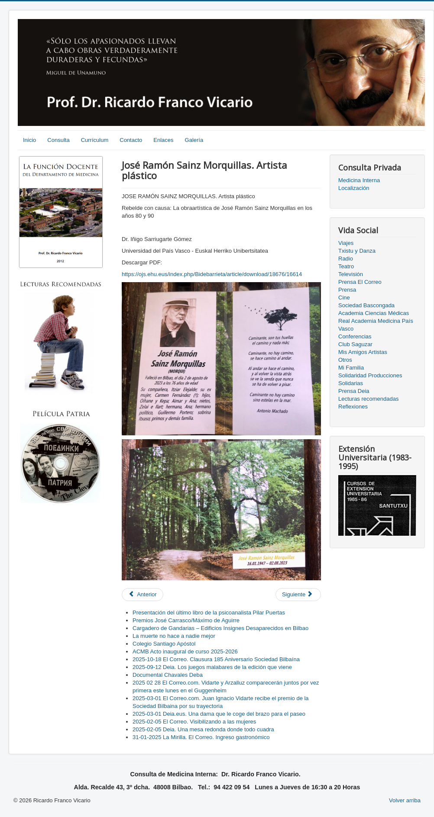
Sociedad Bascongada (366, 305)
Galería (194, 140)
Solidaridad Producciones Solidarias (370, 379)
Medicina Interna (359, 180)
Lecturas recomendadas (368, 399)
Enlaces (163, 140)
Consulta (58, 140)
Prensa (347, 289)
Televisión (350, 274)
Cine (344, 297)
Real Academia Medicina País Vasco (375, 325)
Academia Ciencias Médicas (373, 313)
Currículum (95, 140)
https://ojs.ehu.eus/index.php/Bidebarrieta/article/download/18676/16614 (212, 274)
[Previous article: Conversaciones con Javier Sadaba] (142, 594)
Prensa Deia (353, 391)
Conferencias (355, 336)
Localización (353, 188)
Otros (345, 360)
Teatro (346, 266)
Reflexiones (353, 406)
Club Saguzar (355, 344)
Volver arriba (405, 800)
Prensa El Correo (360, 282)
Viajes (345, 243)
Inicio (29, 140)
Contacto (131, 140)
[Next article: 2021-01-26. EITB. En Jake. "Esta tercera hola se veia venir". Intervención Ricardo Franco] (298, 594)
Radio (345, 258)
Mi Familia (351, 367)
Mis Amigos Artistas (362, 352)
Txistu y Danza (357, 251)
